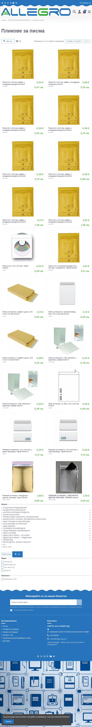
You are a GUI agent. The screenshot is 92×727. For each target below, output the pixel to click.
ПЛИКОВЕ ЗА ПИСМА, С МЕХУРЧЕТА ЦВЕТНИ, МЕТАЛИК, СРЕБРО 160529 (63, 496)
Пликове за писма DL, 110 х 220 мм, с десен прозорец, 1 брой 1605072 (17, 451)
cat (4, 544)
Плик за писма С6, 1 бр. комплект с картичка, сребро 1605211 (62, 359)
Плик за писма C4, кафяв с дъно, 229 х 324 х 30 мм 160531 (18, 359)
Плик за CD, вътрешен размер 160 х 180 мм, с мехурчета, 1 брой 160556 (62, 267)
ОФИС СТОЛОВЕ (9, 533)
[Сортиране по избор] (74, 41)
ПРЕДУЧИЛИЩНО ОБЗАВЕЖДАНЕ (16, 531)
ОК (17, 554)
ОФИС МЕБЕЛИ (9, 526)
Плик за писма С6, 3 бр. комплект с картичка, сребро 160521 (17, 405)
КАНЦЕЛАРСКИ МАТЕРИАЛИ (14, 510)
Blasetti (8, 562)
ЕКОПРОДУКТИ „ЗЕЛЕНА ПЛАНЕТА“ (17, 542)
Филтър (7, 41)
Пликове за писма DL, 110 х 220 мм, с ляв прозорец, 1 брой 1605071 (63, 451)
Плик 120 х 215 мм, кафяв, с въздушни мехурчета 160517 (14, 83)
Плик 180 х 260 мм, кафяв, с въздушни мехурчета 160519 (14, 129)
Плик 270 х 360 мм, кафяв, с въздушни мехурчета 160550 (60, 175)
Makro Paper (10, 565)
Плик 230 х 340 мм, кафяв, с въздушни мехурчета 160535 (14, 175)
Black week (7, 547)
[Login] (79, 11)
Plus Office (9, 567)
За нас (5, 626)
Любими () (85, 3)
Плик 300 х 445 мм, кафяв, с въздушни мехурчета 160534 (14, 221)
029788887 (54, 635)
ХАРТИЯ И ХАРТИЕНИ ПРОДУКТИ (16, 512)
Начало (4, 504)
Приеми (8, 721)
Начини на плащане (10, 632)
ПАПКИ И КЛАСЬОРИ (11, 515)
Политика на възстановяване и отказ (17, 638)
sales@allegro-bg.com (58, 639)
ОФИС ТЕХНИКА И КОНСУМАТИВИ (16, 522)
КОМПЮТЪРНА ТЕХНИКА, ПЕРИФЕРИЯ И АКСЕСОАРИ (24, 519)
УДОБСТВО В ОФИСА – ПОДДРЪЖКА (17, 538)
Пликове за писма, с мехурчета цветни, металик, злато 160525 (15, 496)
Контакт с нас (8, 635)
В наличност (10, 579)
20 (87, 41)
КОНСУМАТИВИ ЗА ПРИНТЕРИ (15, 524)
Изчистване (6, 554)
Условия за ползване (11, 629)
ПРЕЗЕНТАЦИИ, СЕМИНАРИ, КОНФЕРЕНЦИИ (21, 517)
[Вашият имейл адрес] (43, 602)
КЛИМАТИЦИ (8, 540)
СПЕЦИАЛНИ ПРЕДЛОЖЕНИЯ (15, 508)
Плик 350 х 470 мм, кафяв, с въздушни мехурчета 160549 (60, 221)
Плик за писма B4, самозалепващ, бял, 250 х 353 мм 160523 (62, 313)
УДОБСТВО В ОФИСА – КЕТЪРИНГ (16, 535)
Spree (7, 570)
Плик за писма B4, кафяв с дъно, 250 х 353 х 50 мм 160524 (18, 313)
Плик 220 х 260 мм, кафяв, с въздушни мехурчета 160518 (60, 129)
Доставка (6, 641)
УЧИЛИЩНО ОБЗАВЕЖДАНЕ (14, 528)
